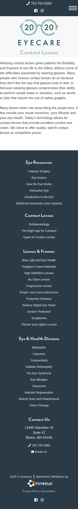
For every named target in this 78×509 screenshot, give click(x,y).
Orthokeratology (39, 224)
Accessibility (48, 491)
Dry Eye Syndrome (39, 373)
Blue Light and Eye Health (39, 260)
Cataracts (39, 354)
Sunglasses (38, 318)
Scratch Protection (39, 311)
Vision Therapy (39, 405)
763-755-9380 (39, 3)
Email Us (39, 451)
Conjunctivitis (38, 360)
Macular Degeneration (39, 392)
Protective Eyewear (39, 298)
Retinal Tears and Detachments (39, 399)
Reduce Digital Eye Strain (39, 305)
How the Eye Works (39, 184)
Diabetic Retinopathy (39, 366)
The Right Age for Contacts (38, 230)
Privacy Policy (30, 491)
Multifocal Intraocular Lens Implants (39, 203)
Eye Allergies (39, 379)
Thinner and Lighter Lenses (39, 324)
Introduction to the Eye (38, 197)
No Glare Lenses (39, 279)
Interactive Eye (39, 190)
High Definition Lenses (38, 273)
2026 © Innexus (39, 477)
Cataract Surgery (39, 171)
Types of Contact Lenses (39, 237)
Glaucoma (39, 386)
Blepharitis (39, 347)
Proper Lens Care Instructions (39, 292)
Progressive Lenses (39, 286)
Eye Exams (39, 177)
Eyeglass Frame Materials (39, 266)
